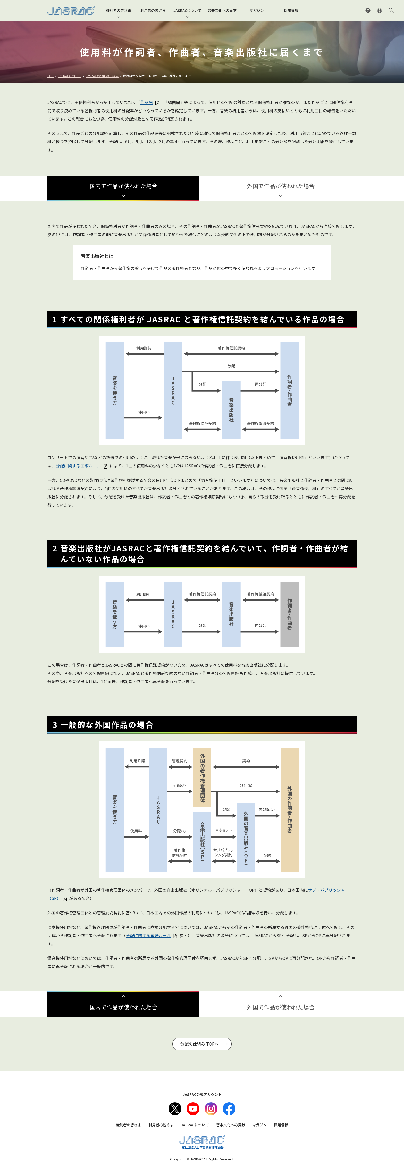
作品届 (146, 102)
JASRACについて (69, 76)
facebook (229, 1108)
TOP (50, 76)
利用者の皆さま (161, 1124)
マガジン (259, 1124)
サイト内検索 (391, 10)
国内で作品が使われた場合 (123, 185)
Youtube (193, 1108)
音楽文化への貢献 (230, 1124)
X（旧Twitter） (175, 1108)
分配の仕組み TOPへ (199, 1044)
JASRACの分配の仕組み (102, 76)
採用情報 (281, 1124)
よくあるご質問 (368, 10)
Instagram (211, 1108)
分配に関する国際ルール (78, 466)
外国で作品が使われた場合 (281, 185)
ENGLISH (379, 10)
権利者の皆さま (128, 1124)
